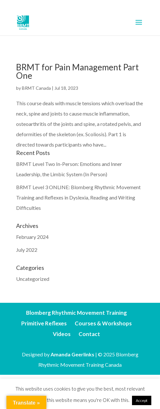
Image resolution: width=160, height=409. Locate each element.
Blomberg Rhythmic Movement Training (76, 312)
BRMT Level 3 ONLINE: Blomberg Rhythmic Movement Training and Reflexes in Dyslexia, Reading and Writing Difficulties (78, 197)
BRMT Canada (36, 88)
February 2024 (32, 237)
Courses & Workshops (103, 323)
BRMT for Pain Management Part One (77, 71)
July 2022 (26, 250)
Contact (89, 334)
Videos (62, 334)
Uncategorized (32, 279)
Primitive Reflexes (44, 323)
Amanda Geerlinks (72, 354)
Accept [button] (141, 400)
